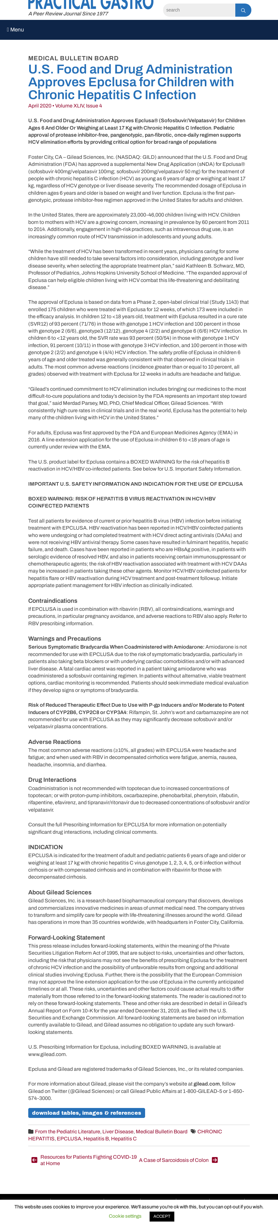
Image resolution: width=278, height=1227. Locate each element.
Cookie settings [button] (125, 1216)
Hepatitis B (96, 1138)
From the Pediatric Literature (67, 1131)
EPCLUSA (69, 1138)
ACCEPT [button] (161, 1216)
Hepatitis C (124, 1138)
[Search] (199, 10)
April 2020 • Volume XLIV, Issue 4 (65, 105)
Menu (15, 30)
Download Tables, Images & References (86, 1113)
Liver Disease (118, 1131)
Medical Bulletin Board (161, 1131)
